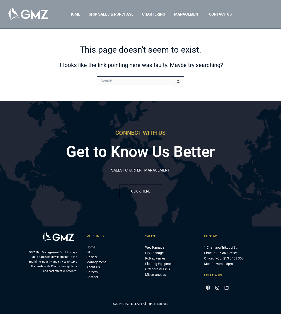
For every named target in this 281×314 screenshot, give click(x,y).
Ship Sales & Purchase (109, 14)
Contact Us (214, 14)
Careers (92, 272)
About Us (93, 267)
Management (183, 14)
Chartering (150, 14)
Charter (91, 257)
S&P (89, 252)
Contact (92, 277)
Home (74, 14)
